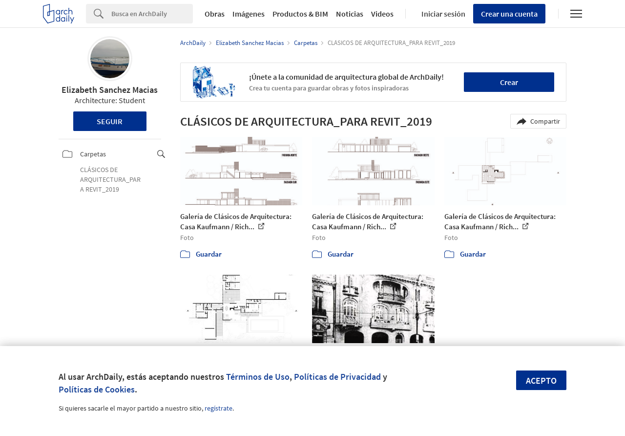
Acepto (541, 380)
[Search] (152, 13)
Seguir (110, 121)
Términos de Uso (258, 376)
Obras (215, 14)
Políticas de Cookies (97, 389)
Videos (382, 14)
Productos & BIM (300, 14)
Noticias (349, 14)
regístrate (218, 408)
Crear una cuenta (509, 14)
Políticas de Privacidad (337, 376)
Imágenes (248, 14)
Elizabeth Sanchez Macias (110, 89)
